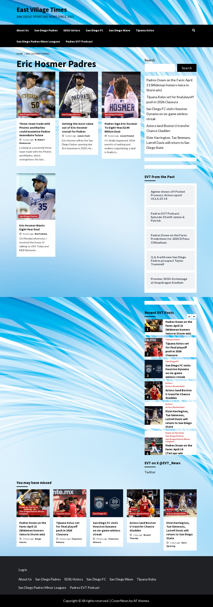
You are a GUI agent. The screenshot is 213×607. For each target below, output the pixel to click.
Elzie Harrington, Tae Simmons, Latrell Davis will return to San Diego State (168, 143)
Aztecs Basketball (175, 386)
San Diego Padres (46, 30)
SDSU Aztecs (71, 30)
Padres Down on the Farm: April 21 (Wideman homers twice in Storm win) (169, 85)
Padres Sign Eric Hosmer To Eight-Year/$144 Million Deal (121, 127)
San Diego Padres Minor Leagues (38, 41)
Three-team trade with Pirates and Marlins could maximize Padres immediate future (34, 129)
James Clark (83, 135)
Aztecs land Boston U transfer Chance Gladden (168, 128)
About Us (23, 30)
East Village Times (42, 10)
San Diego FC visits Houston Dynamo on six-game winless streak (167, 114)
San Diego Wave (119, 30)
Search (149, 60)
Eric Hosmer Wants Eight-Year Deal (32, 227)
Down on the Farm (174, 433)
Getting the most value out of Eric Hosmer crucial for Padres (77, 127)
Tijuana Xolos (145, 30)
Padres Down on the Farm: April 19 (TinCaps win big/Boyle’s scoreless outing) (178, 453)
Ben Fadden (41, 233)
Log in (22, 570)
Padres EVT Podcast (79, 41)
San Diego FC (94, 30)
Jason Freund (127, 135)
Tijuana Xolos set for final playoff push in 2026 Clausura (170, 99)
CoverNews (120, 601)
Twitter (150, 472)
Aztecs (169, 383)
